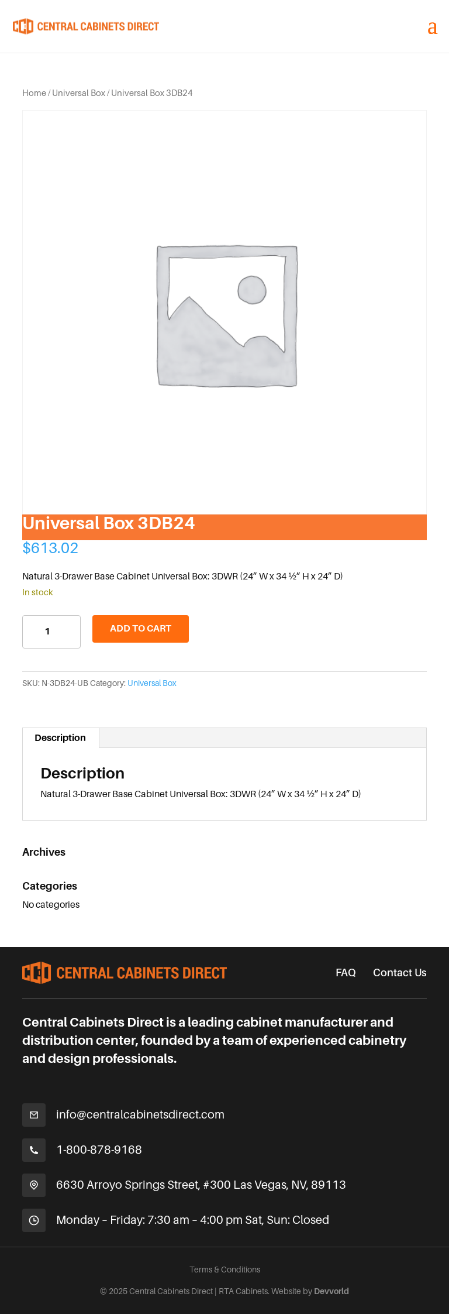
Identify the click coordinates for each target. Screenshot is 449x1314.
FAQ (345, 973)
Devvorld (331, 1291)
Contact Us (400, 973)
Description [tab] (60, 738)
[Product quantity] (51, 632)
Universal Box (78, 93)
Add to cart (140, 628)
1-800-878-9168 (99, 1149)
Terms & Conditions (224, 1269)
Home (34, 93)
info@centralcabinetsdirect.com (140, 1114)
